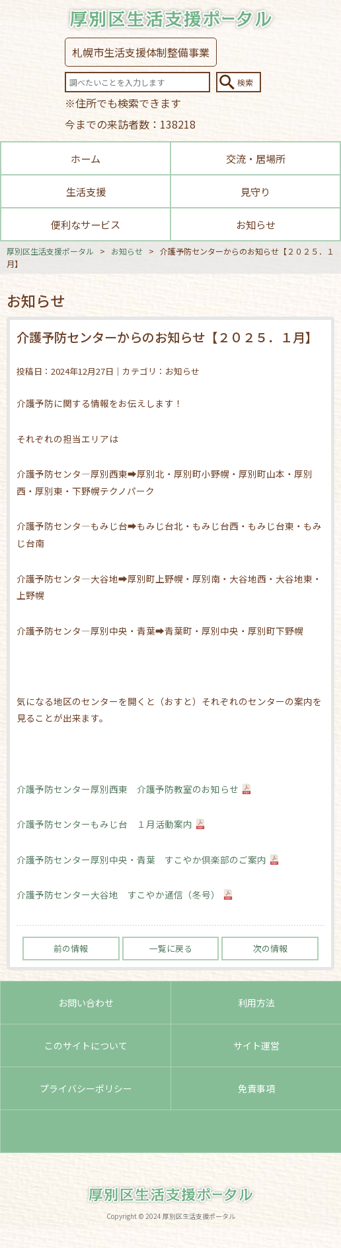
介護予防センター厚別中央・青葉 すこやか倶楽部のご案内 (141, 859)
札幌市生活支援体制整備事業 (140, 52)
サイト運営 (256, 1045)
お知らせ (256, 224)
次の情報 (270, 948)
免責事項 (256, 1088)
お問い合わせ (86, 1002)
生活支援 (86, 191)
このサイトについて (86, 1045)
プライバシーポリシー (86, 1088)
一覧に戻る (170, 948)
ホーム (85, 158)
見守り (255, 191)
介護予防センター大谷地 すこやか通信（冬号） (118, 894)
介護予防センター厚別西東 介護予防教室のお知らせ (128, 789)
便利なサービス (85, 224)
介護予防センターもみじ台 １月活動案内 (104, 823)
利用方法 (256, 1002)
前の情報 (71, 948)
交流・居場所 (255, 158)
